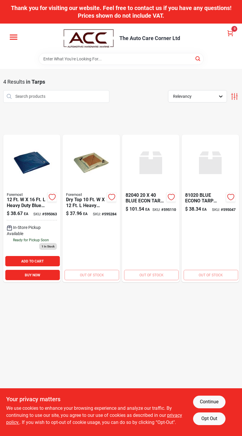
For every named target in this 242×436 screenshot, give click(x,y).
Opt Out (209, 418)
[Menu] (13, 37)
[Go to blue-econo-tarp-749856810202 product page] (210, 209)
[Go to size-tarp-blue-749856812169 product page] (32, 209)
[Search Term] (121, 59)
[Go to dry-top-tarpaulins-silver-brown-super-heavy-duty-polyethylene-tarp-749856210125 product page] (91, 209)
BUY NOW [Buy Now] (32, 275)
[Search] (198, 58)
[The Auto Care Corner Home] (88, 38)
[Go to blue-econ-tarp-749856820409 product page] (151, 209)
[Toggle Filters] (234, 96)
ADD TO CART (32, 261)
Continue (209, 401)
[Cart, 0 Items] (230, 33)
